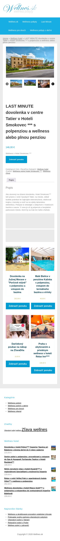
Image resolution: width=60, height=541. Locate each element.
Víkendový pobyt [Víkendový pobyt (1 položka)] (10, 430)
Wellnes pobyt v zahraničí (18, 525)
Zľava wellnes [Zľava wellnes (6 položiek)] (34, 429)
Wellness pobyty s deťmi (41, 30)
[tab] (11, 180)
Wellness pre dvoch (17, 30)
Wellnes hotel (16, 38)
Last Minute (46, 22)
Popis (11, 180)
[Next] (52, 84)
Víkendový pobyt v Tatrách (19, 520)
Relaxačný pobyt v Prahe (18, 523)
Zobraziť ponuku (16, 159)
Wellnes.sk (13, 22)
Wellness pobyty (29, 22)
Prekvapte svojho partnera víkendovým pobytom (27, 517)
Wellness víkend (14, 411)
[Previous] (7, 84)
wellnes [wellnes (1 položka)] (18, 430)
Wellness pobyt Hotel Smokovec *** (27, 171)
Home (5, 38)
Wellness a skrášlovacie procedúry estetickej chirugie (30, 514)
